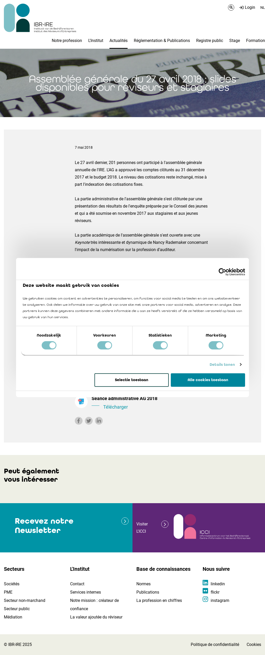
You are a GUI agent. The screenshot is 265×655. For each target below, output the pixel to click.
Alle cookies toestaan (208, 380)
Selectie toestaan (131, 380)
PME (8, 592)
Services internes (85, 592)
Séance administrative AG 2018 (152, 403)
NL (262, 7)
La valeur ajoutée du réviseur (96, 617)
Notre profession (67, 40)
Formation (255, 40)
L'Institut (95, 40)
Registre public (209, 40)
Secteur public (17, 608)
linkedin (218, 583)
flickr (215, 592)
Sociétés (11, 583)
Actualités (118, 40)
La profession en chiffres (159, 600)
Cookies (254, 644)
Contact (77, 583)
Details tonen (222, 364)
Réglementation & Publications (162, 40)
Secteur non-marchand (24, 600)
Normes (143, 583)
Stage (234, 40)
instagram (220, 600)
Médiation (13, 617)
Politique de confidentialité (215, 644)
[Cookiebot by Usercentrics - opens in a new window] (222, 272)
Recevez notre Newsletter (44, 525)
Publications (147, 592)
